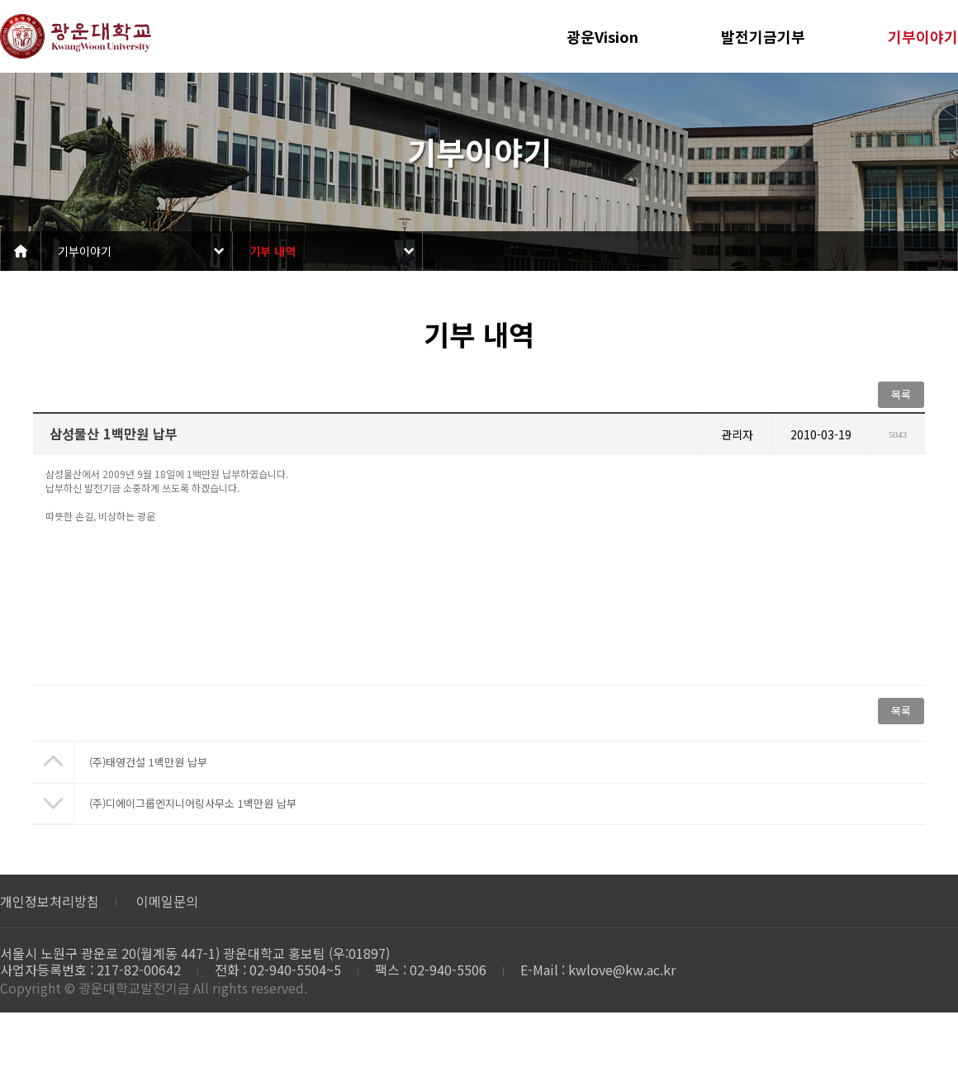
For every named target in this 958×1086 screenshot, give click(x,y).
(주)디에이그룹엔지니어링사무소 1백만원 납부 (192, 803)
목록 (901, 394)
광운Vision (602, 36)
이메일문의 (167, 901)
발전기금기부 (763, 36)
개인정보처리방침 (49, 901)
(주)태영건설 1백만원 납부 (148, 762)
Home (20, 251)
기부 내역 (272, 251)
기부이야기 (923, 36)
